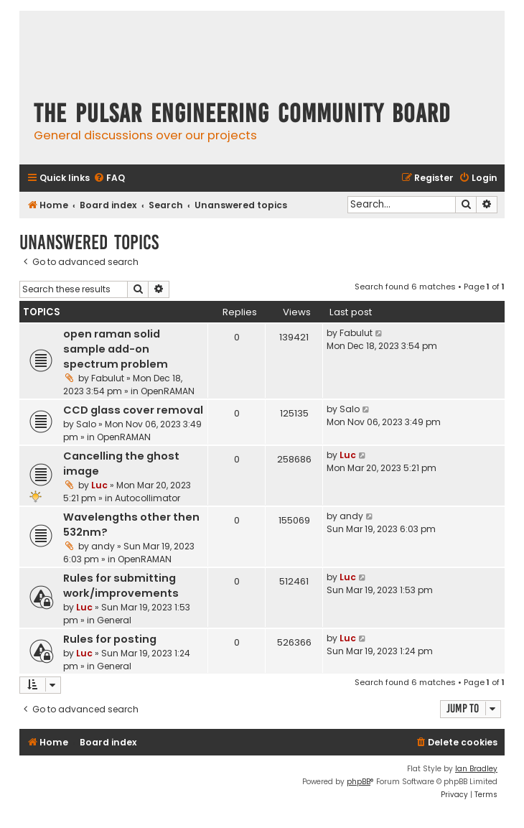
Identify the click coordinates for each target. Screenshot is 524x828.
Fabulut (107, 378)
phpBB (358, 781)
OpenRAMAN (168, 391)
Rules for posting (109, 639)
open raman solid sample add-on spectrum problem (115, 349)
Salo (86, 424)
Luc (99, 485)
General (114, 620)
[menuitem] (109, 178)
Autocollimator (147, 498)
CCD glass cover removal (133, 410)
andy (103, 546)
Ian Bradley (476, 768)
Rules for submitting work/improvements (121, 585)
